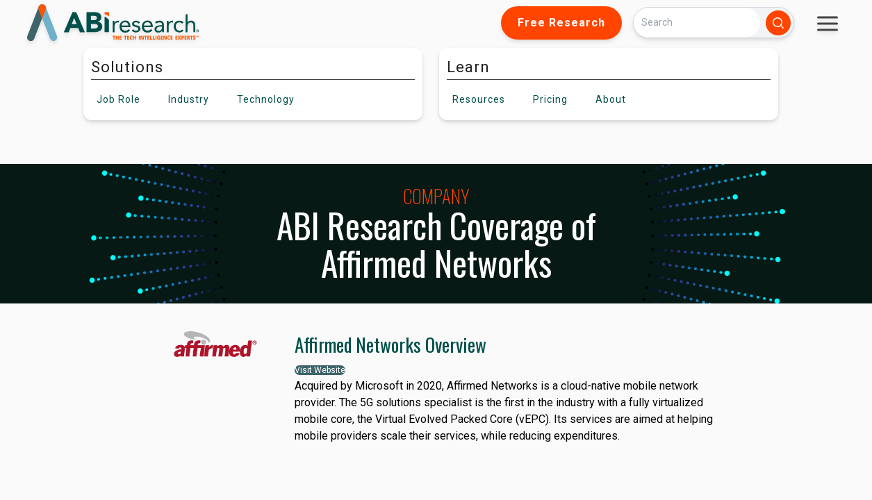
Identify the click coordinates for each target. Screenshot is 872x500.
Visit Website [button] (320, 370)
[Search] (697, 23)
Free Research (561, 22)
